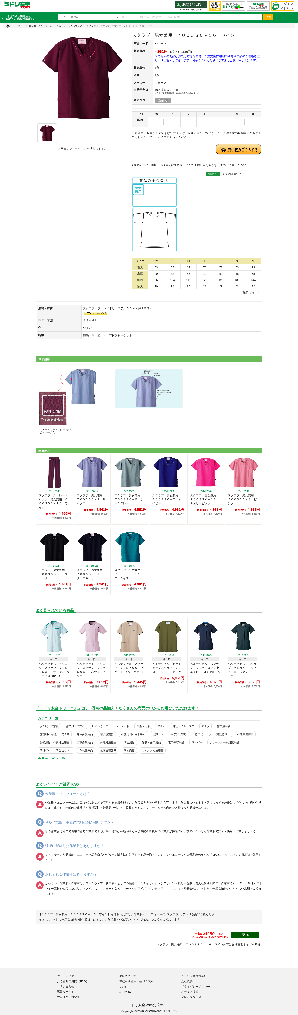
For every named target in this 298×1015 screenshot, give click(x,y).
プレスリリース (191, 996)
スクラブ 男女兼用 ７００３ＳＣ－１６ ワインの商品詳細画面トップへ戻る (209, 944)
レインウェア (100, 726)
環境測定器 (107, 734)
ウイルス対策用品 (152, 750)
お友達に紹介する (232, 174)
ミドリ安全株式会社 (194, 976)
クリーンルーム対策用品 (224, 742)
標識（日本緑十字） (133, 734)
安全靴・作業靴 (49, 726)
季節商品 (129, 750)
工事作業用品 (85, 742)
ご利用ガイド (65, 976)
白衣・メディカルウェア (69, 26)
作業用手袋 (223, 726)
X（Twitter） (127, 991)
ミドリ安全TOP (15, 26)
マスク (205, 726)
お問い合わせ (65, 986)
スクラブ (91, 26)
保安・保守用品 (151, 742)
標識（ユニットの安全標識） (170, 734)
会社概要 (187, 981)
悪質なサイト (65, 991)
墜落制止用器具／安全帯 (54, 734)
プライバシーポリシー (195, 986)
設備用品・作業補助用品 (54, 742)
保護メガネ (143, 726)
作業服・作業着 (75, 726)
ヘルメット (122, 726)
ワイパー (196, 742)
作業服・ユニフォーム (40, 26)
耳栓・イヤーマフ (183, 726)
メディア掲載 (189, 991)
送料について (127, 976)
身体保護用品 (85, 734)
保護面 (161, 726)
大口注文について (68, 996)
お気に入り (213, 174)
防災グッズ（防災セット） (56, 750)
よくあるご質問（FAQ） (73, 981)
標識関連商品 (245, 734)
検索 (268, 17)
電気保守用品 (176, 742)
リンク (123, 986)
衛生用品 (129, 742)
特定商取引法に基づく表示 (136, 981)
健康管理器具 (108, 750)
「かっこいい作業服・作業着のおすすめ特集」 (120, 919)
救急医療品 (86, 750)
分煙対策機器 (108, 742)
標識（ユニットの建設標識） (212, 734)
